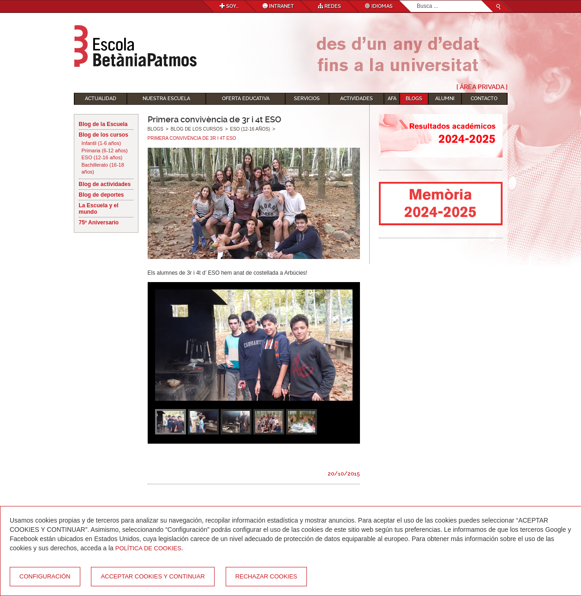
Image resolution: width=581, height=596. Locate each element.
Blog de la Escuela (103, 124)
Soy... (229, 6)
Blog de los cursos (103, 135)
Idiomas (379, 6)
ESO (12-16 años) (102, 157)
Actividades (356, 99)
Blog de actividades (105, 184)
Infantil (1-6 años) (101, 143)
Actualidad (100, 99)
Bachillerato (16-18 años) (103, 168)
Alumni (445, 99)
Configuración (45, 576)
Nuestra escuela (166, 99)
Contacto (484, 99)
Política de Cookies (148, 548)
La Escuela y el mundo (99, 208)
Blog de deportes (101, 195)
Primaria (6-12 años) (105, 150)
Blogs (414, 99)
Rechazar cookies (266, 576)
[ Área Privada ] (482, 86)
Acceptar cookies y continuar (152, 576)
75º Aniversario (99, 222)
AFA (392, 99)
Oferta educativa (246, 99)
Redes (329, 6)
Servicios (307, 99)
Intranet (278, 6)
